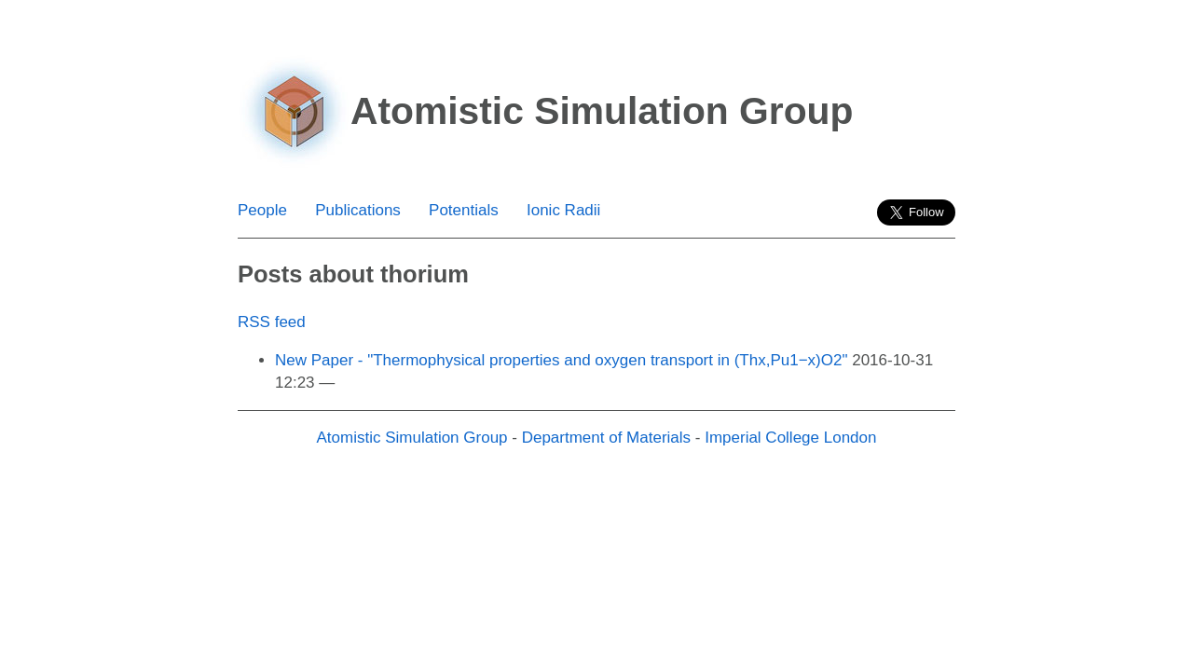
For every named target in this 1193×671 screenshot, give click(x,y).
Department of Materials (606, 437)
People (262, 210)
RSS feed (272, 322)
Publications (358, 210)
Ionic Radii (563, 210)
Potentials (464, 210)
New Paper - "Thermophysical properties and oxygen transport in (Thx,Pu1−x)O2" (561, 360)
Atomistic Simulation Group (412, 437)
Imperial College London (790, 437)
